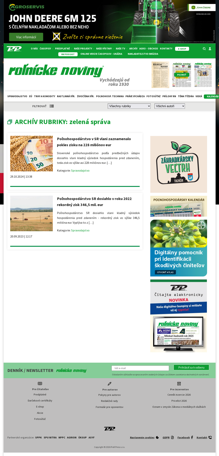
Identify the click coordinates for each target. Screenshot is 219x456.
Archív (133, 48)
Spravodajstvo (17, 96)
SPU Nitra (50, 437)
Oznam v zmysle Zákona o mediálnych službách (179, 406)
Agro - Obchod (148, 48)
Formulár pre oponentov (109, 407)
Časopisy (46, 48)
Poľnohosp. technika (110, 96)
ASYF (92, 437)
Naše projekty (84, 48)
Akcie (40, 413)
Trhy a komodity (44, 96)
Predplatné (63, 48)
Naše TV (121, 48)
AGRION (71, 437)
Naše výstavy (105, 48)
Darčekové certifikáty (40, 400)
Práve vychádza (135, 96)
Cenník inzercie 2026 (179, 394)
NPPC (61, 437)
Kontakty (166, 48)
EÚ (30, 96)
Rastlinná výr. (66, 96)
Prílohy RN (169, 96)
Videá (199, 96)
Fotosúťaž (154, 96)
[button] (191, 367)
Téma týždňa (186, 96)
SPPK (38, 437)
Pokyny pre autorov (109, 395)
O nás (34, 48)
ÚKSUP (82, 437)
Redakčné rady (109, 401)
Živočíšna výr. (85, 96)
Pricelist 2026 (179, 400)
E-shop (40, 406)
